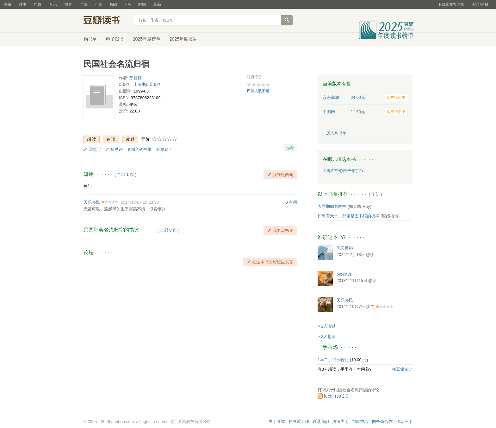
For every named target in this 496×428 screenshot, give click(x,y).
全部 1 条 (125, 174)
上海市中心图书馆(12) (343, 170)
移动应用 (404, 421)
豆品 (157, 4)
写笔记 (95, 149)
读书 (23, 4)
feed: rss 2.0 (336, 396)
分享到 (162, 149)
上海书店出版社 (147, 84)
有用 (293, 202)
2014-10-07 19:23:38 (140, 202)
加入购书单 (141, 149)
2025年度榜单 (146, 39)
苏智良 (135, 77)
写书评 (116, 149)
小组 (98, 4)
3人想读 (328, 336)
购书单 (90, 39)
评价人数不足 (258, 91)
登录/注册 (480, 4)
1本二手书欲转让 (333, 359)
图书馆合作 (382, 421)
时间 (142, 4)
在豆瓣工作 (298, 421)
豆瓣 (7, 4)
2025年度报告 (183, 39)
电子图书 (115, 39)
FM (128, 4)
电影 (38, 4)
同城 (83, 4)
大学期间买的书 (332, 206)
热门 (88, 186)
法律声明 (340, 421)
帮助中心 (360, 421)
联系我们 (321, 421)
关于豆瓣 (277, 421)
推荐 (290, 147)
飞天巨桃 (345, 248)
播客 (68, 4)
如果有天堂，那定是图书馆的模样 (348, 216)
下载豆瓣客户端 (451, 4)
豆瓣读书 (106, 21)
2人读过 (328, 326)
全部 (375, 194)
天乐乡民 (92, 202)
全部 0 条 (168, 230)
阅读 (114, 4)
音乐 (53, 4)
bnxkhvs (344, 274)
